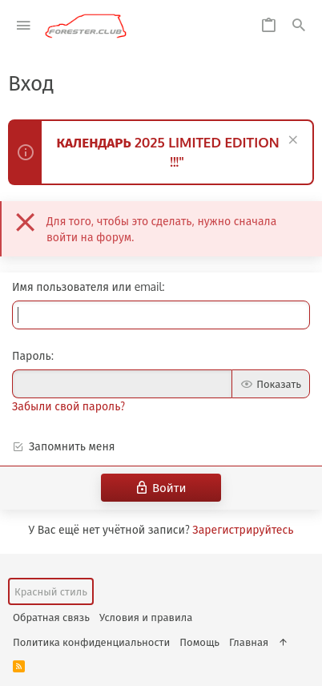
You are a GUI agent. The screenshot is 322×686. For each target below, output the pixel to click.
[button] (23, 26)
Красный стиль (50, 591)
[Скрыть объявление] (291, 141)
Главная (248, 642)
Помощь (199, 642)
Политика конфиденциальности (91, 642)
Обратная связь (51, 617)
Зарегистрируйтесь (242, 529)
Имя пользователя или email (87, 286)
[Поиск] (299, 26)
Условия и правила (145, 617)
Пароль (31, 355)
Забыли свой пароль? (68, 406)
